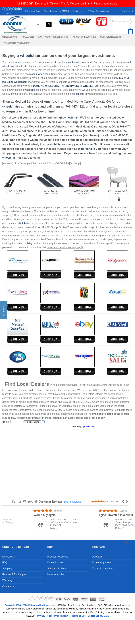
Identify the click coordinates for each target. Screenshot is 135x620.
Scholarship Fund (33, 11)
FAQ (4, 562)
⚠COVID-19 (6, 13)
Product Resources (57, 556)
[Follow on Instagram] (9, 9)
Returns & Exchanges (14, 574)
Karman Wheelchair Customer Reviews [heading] (37, 501)
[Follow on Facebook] (4, 9)
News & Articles (55, 574)
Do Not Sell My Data (98, 616)
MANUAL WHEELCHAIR (47, 86)
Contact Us (8, 586)
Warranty (7, 580)
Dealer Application (102, 562)
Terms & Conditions (103, 568)
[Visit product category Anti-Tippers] (17, 183)
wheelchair (30, 55)
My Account (8, 556)
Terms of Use (79, 616)
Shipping (7, 568)
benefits (79, 94)
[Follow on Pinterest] (14, 9)
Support (79, 11)
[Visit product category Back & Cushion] (84, 183)
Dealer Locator (50, 11)
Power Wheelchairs (85, 37)
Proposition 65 (62, 616)
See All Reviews (72, 501)
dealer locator (73, 135)
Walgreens (85, 148)
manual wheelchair (39, 74)
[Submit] (49, 24)
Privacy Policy (44, 616)
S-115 (120, 78)
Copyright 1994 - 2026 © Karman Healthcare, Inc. (30, 605)
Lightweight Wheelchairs (54, 37)
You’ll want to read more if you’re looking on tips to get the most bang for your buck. (47, 62)
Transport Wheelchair (17, 43)
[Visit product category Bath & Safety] (117, 183)
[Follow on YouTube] (19, 9)
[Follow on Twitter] (41, 598)
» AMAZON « (66, 11)
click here (23, 223)
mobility (55, 144)
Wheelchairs (11, 37)
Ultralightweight (111, 37)
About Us (97, 556)
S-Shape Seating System (99, 11)
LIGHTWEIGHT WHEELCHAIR (82, 86)
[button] (123, 501)
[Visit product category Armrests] (51, 183)
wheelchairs (31, 90)
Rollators (29, 37)
